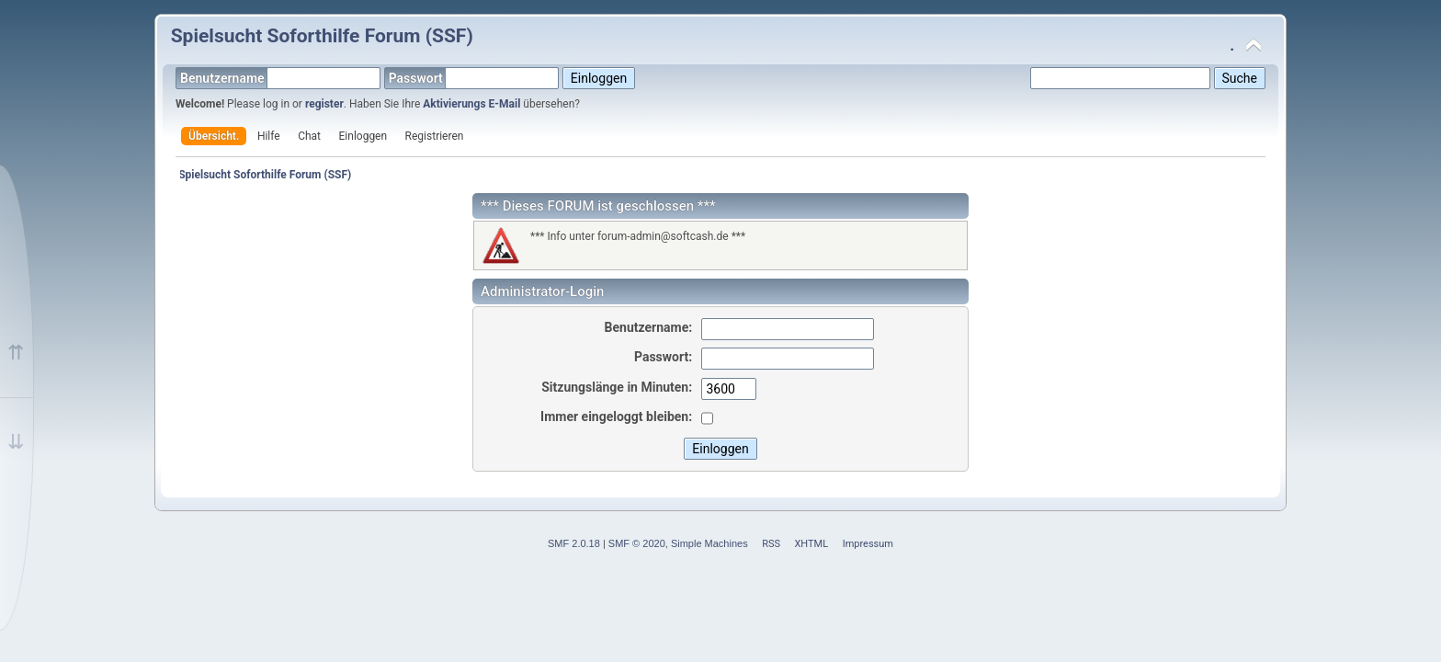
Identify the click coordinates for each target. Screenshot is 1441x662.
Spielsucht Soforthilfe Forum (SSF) (322, 36)
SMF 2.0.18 (574, 543)
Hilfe (268, 136)
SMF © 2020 (636, 543)
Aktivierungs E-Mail (471, 103)
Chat (309, 136)
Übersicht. (213, 136)
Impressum (868, 544)
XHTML (811, 544)
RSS (771, 544)
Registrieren (434, 136)
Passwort (474, 78)
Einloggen (363, 136)
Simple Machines (709, 543)
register (324, 103)
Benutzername (280, 78)
